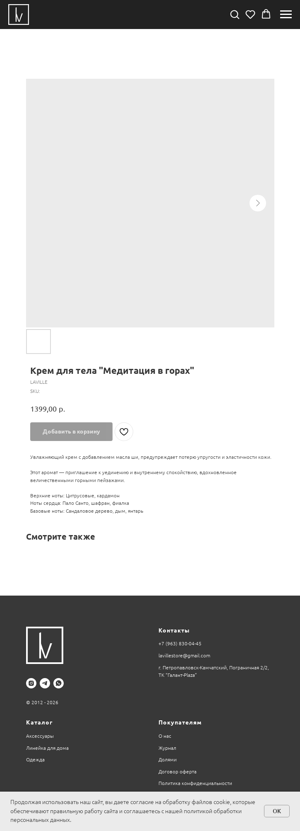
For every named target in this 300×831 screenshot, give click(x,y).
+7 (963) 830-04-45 (180, 643)
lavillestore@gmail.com (184, 655)
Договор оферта (177, 771)
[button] (235, 14)
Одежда (35, 759)
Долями (167, 759)
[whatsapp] (58, 683)
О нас (164, 736)
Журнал (167, 748)
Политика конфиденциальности (195, 783)
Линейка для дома (47, 748)
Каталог (39, 722)
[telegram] (45, 683)
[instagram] (31, 683)
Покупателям (180, 722)
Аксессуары (40, 736)
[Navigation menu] (286, 14)
